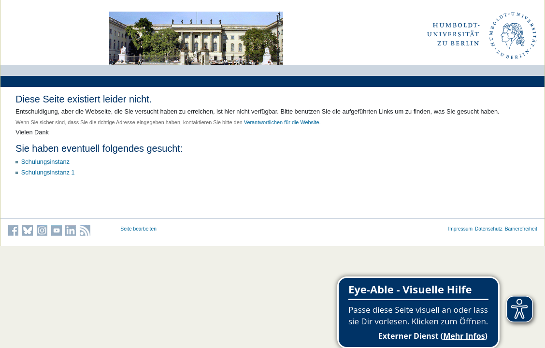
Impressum (460, 229)
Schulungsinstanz (45, 161)
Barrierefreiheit (521, 229)
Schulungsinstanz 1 (48, 172)
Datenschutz (488, 229)
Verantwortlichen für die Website (281, 122)
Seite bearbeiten (138, 229)
